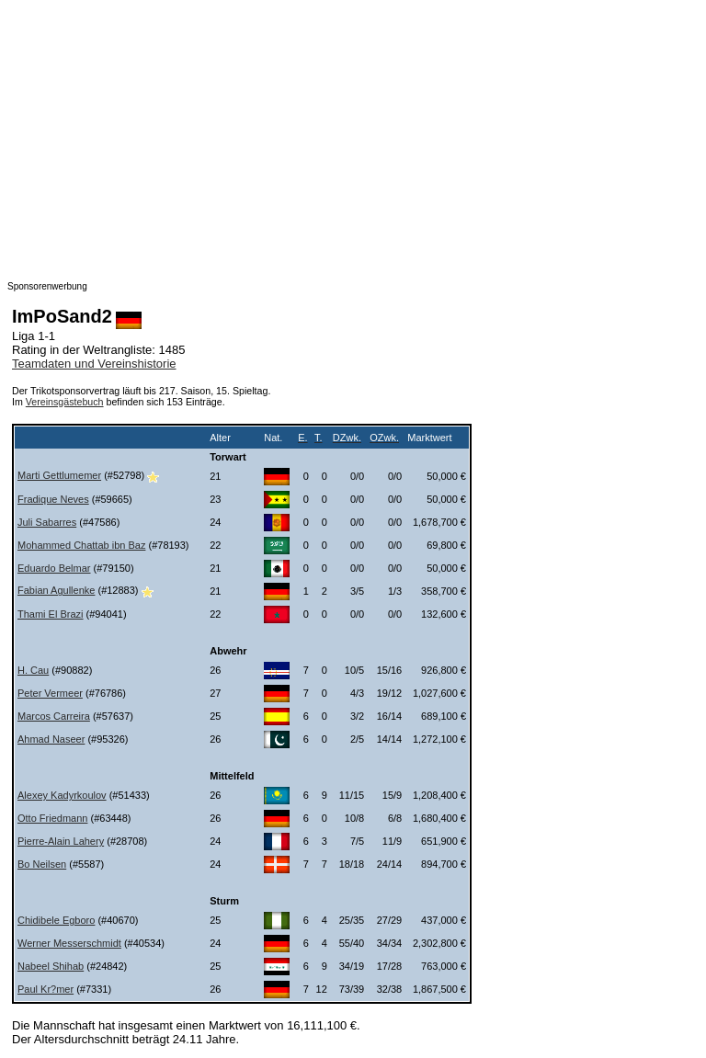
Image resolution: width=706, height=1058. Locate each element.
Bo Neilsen (41, 864)
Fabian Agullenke (56, 590)
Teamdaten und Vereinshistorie (94, 363)
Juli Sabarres (46, 522)
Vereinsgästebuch (65, 401)
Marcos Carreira (53, 716)
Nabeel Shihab (50, 966)
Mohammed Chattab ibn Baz (81, 545)
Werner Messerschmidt (69, 943)
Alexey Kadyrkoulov (62, 795)
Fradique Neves (53, 499)
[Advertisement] (353, 136)
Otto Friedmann (52, 818)
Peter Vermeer (50, 693)
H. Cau (33, 670)
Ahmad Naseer (51, 739)
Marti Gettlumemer (59, 475)
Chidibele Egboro (56, 920)
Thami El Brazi (50, 614)
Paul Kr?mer (45, 989)
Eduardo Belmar (54, 568)
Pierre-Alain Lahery (60, 841)
